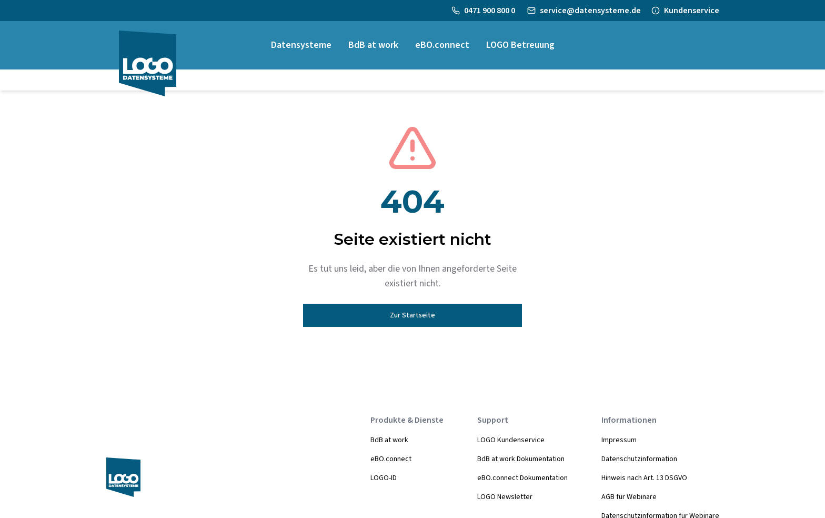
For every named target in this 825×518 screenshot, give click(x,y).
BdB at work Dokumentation (521, 459)
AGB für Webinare (629, 497)
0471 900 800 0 (490, 10)
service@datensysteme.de (590, 10)
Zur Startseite (412, 315)
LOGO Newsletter (504, 497)
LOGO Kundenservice (511, 440)
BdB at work (389, 440)
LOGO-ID (383, 478)
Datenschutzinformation (639, 459)
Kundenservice (691, 10)
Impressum (619, 440)
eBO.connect (390, 459)
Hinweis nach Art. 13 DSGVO (644, 478)
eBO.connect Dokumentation (522, 478)
